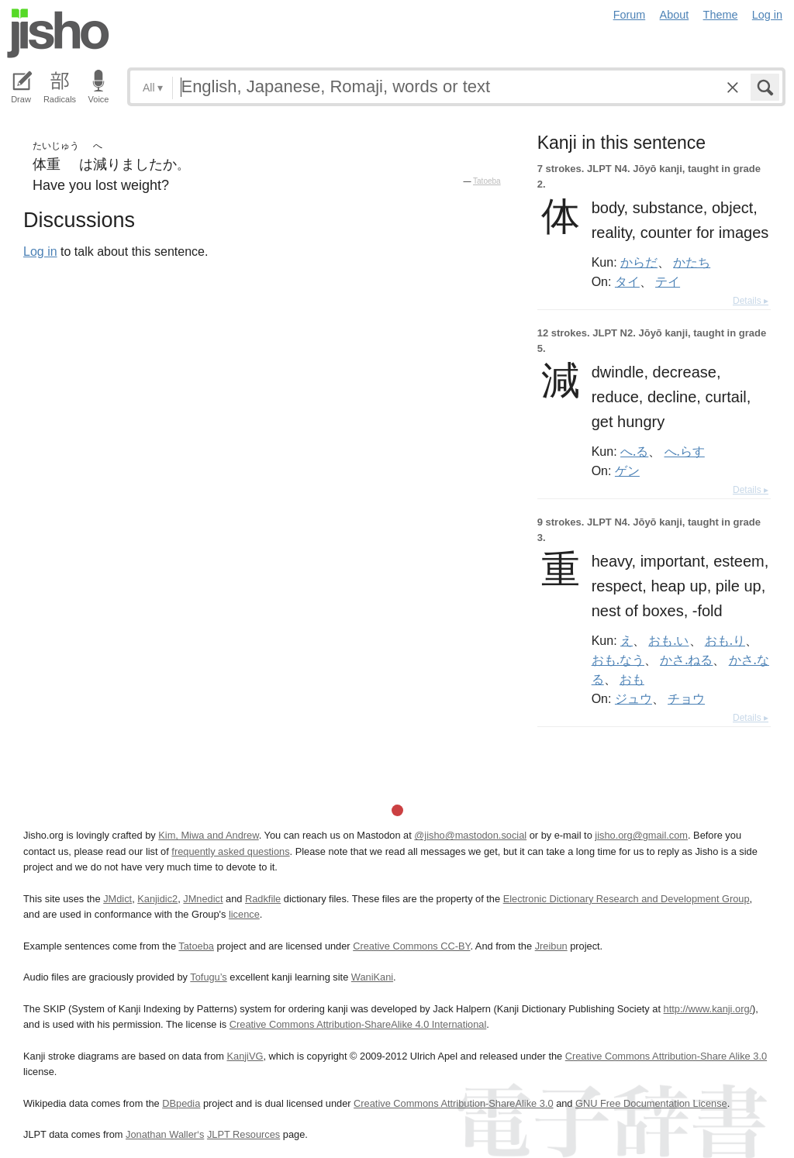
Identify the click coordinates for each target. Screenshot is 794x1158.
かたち (691, 262)
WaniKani (372, 977)
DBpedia (181, 1103)
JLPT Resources (243, 1134)
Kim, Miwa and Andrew (208, 835)
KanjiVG (244, 1056)
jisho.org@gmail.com (641, 835)
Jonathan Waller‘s (165, 1134)
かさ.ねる (686, 659)
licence (244, 914)
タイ (627, 281)
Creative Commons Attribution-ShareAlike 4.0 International (358, 1024)
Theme (720, 15)
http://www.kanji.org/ (708, 1009)
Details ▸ (750, 300)
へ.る (634, 451)
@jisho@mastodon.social (470, 835)
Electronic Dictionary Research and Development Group (626, 899)
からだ (639, 262)
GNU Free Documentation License (651, 1103)
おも (632, 679)
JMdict (117, 899)
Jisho (58, 33)
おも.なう (618, 659)
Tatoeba (487, 181)
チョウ (686, 698)
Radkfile (263, 899)
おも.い (668, 640)
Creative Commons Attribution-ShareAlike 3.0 (453, 1103)
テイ (667, 281)
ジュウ (633, 698)
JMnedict (203, 899)
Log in (767, 15)
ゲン (627, 470)
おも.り (725, 640)
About (674, 15)
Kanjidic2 (157, 899)
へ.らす (685, 451)
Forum (629, 15)
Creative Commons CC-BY (411, 946)
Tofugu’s (208, 977)
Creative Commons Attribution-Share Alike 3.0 (666, 1056)
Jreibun (551, 946)
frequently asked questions (230, 851)
